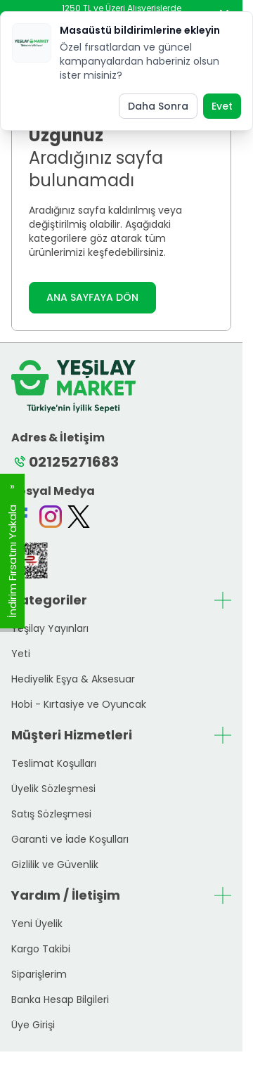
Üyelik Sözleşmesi (53, 789)
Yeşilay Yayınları (50, 628)
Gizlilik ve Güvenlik (54, 864)
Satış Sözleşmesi (51, 814)
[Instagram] (50, 516)
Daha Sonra (158, 106)
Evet (222, 106)
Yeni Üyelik (37, 924)
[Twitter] (78, 516)
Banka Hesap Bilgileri (60, 999)
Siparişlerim (39, 974)
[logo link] (73, 386)
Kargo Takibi (40, 949)
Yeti (20, 654)
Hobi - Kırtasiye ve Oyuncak (78, 704)
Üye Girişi (33, 1025)
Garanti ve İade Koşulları (70, 839)
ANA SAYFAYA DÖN (92, 297)
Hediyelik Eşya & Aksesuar (73, 679)
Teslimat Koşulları (53, 763)
